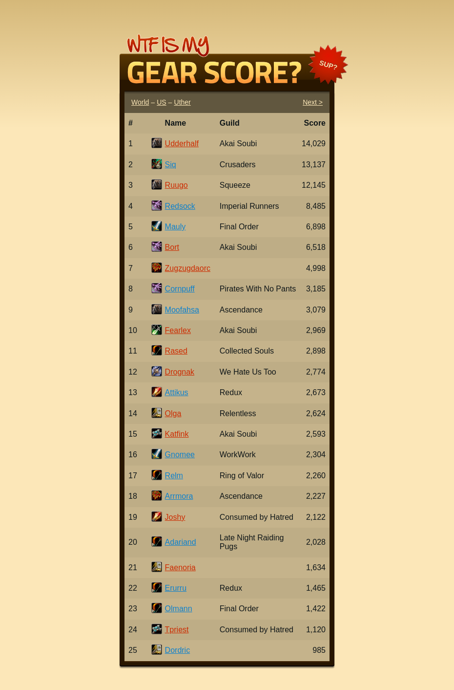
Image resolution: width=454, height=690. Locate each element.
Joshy (175, 517)
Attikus (176, 392)
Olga (173, 413)
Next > (313, 102)
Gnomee (180, 454)
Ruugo (176, 185)
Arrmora (179, 496)
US (161, 102)
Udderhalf (182, 143)
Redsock (180, 206)
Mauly (175, 227)
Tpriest (177, 629)
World (140, 102)
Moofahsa (182, 310)
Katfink (177, 434)
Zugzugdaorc (187, 268)
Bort (172, 247)
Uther (182, 102)
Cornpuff (180, 289)
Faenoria (180, 567)
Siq (170, 164)
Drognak (179, 372)
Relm (174, 475)
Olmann (178, 608)
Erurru (175, 588)
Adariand (180, 542)
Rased (176, 351)
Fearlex (178, 330)
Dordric (177, 650)
